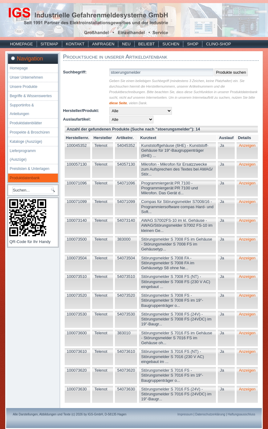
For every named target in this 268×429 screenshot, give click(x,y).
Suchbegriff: (75, 72)
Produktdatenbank (24, 178)
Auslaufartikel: (77, 119)
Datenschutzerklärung (210, 414)
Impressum (185, 414)
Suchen (170, 44)
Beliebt (146, 44)
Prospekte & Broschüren (30, 132)
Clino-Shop (218, 44)
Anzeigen (247, 145)
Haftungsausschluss (241, 414)
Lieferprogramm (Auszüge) (23, 155)
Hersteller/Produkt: (81, 110)
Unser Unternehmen (26, 77)
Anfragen (103, 44)
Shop (192, 44)
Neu (126, 44)
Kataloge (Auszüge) (26, 141)
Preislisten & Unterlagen (29, 169)
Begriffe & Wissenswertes (31, 96)
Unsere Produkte (23, 87)
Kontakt (75, 44)
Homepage (21, 44)
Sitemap (49, 44)
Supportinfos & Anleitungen (22, 109)
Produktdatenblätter (26, 123)
